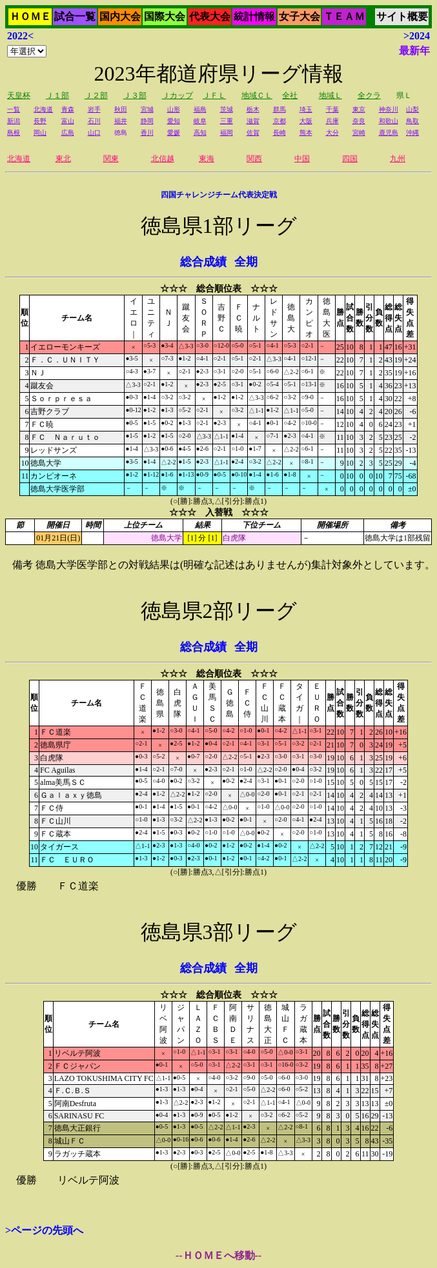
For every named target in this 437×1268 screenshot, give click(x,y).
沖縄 (412, 132)
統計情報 (254, 16)
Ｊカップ (177, 95)
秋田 (120, 109)
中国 (302, 158)
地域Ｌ (330, 95)
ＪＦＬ (214, 95)
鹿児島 (388, 132)
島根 (13, 132)
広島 (67, 132)
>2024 (416, 35)
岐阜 (200, 120)
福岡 (226, 132)
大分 (332, 132)
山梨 (412, 109)
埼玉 (306, 109)
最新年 (414, 50)
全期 (246, 261)
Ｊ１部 (57, 95)
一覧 (13, 109)
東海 (206, 158)
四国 (350, 158)
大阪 (306, 120)
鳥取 (412, 120)
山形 (173, 109)
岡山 (40, 132)
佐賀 (253, 132)
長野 (40, 120)
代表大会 (209, 16)
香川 (147, 132)
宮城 (147, 109)
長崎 (279, 132)
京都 (279, 120)
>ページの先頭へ (44, 1230)
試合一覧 (75, 16)
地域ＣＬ (256, 95)
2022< (20, 35)
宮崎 (358, 132)
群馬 (279, 109)
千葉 (332, 109)
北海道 (43, 109)
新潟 (13, 120)
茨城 (226, 109)
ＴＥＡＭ (344, 16)
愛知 (173, 120)
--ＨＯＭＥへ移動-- (218, 1255)
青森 (67, 109)
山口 (94, 132)
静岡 (147, 120)
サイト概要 (402, 16)
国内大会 (120, 16)
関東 (111, 158)
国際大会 (164, 16)
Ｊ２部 (96, 95)
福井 (120, 120)
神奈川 (388, 109)
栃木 (253, 109)
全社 (290, 95)
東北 (63, 158)
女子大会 (299, 16)
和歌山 (388, 120)
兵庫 (332, 120)
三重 (226, 120)
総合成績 (203, 261)
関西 (254, 158)
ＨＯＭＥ (30, 16)
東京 (358, 109)
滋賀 (253, 120)
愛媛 (173, 132)
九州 (397, 158)
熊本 (306, 132)
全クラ (369, 95)
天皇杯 (18, 95)
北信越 (162, 158)
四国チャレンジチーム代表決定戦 (219, 194)
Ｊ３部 (135, 95)
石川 (94, 120)
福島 (200, 109)
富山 (67, 120)
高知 (200, 132)
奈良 (358, 120)
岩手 (94, 109)
